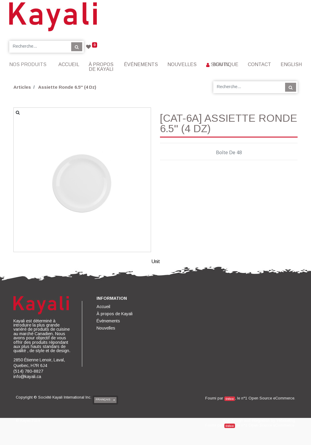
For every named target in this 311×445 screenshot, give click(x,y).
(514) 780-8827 (28, 371)
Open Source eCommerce (271, 398)
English (291, 64)
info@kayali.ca (27, 376)
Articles (22, 87)
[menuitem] (68, 64)
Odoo (230, 398)
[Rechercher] (77, 47)
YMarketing (285, 420)
